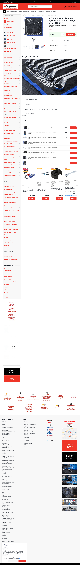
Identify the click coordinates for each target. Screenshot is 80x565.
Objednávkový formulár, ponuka (37, 11)
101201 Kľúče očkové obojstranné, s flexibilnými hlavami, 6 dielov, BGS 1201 (42, 163)
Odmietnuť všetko (13, 561)
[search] (51, 6)
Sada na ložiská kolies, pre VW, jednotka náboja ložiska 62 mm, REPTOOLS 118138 (15, 338)
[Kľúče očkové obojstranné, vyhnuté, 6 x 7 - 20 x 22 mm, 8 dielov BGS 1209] (33, 28)
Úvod (23, 15)
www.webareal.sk (44, 563)
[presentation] (23, 29)
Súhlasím (22, 561)
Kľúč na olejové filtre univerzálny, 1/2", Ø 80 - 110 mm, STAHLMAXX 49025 (56, 190)
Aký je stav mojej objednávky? (24, 11)
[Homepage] (4, 11)
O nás (7, 11)
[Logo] (10, 7)
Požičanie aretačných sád (50, 11)
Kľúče (27, 15)
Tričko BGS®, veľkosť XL (14, 348)
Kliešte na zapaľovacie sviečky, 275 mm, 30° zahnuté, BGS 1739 (42, 189)
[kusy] (25, 198)
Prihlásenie (69, 0)
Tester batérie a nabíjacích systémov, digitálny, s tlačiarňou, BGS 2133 (28, 189)
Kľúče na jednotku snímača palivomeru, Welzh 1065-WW (14, 361)
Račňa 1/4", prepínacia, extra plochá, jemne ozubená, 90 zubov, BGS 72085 (70, 187)
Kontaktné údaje (13, 11)
